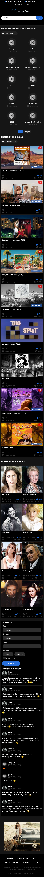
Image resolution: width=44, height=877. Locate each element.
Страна (5, 634)
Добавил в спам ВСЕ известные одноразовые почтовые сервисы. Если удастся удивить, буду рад (22, 710)
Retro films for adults (32, 1)
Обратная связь (11, 862)
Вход (28, 4)
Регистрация (18, 4)
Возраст (6, 650)
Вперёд (27, 132)
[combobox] (22, 630)
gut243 (10, 775)
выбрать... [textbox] (8, 630)
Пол (4, 626)
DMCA (37, 862)
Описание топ (9, 781)
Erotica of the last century (14, 1)
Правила (26, 862)
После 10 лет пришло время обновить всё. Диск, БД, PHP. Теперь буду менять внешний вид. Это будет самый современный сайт (21, 680)
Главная (9, 858)
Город (5, 642)
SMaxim (11, 672)
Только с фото (11, 658)
